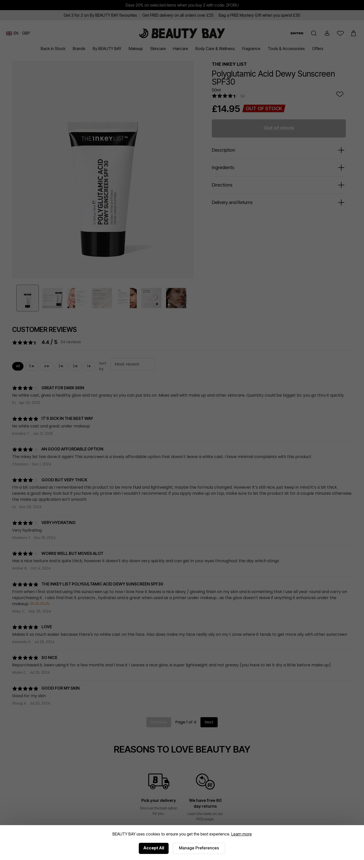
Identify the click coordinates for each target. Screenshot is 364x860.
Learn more (241, 833)
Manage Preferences (199, 847)
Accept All (153, 847)
